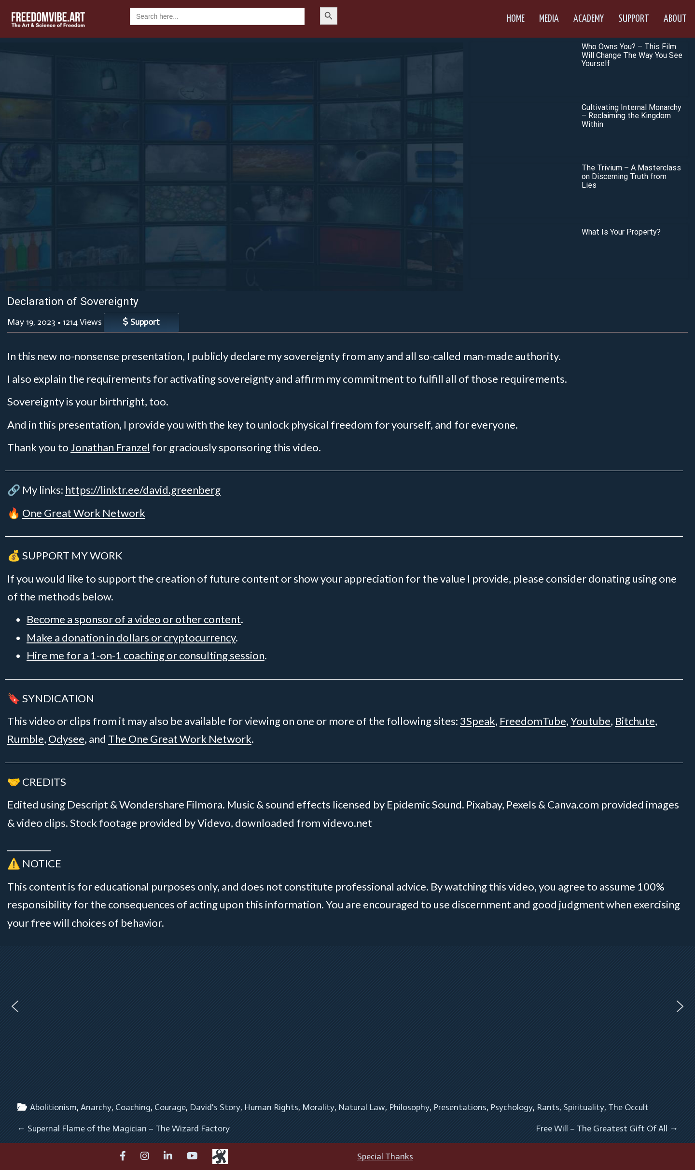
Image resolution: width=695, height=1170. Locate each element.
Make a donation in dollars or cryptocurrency (131, 637)
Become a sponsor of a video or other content (134, 619)
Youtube (590, 720)
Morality (318, 1107)
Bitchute (635, 720)
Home (516, 19)
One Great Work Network (83, 512)
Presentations (459, 1107)
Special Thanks (385, 1156)
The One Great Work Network (179, 738)
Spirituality (583, 1107)
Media (549, 19)
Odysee (66, 738)
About (675, 19)
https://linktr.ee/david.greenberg (143, 489)
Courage (170, 1107)
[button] (15, 1006)
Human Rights (271, 1107)
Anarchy (96, 1107)
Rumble (25, 738)
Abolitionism (53, 1107)
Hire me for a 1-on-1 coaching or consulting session (145, 655)
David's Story (215, 1107)
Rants (548, 1107)
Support (633, 19)
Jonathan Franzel (110, 447)
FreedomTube (533, 720)
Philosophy (409, 1107)
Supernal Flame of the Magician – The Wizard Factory (123, 1128)
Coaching (133, 1107)
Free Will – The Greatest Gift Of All (607, 1128)
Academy (588, 19)
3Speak (477, 720)
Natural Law (361, 1107)
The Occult (628, 1107)
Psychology (511, 1107)
